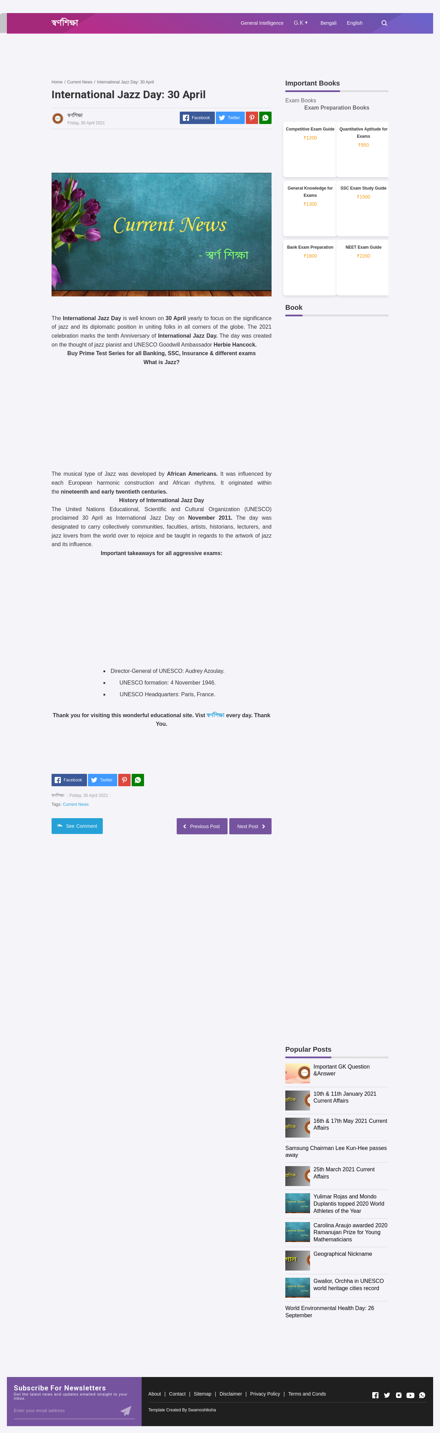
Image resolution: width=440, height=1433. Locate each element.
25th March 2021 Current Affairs (344, 1173)
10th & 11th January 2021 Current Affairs (345, 1097)
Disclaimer (231, 1394)
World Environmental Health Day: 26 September (329, 1311)
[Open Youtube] (410, 1395)
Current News (76, 804)
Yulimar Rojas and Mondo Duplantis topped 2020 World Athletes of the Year (349, 1204)
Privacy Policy (265, 1394)
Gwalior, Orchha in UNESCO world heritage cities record (349, 1284)
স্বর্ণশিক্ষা (215, 715)
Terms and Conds (307, 1394)
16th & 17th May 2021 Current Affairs (350, 1124)
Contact (177, 1394)
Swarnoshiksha (202, 1410)
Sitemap (202, 1394)
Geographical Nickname (343, 1254)
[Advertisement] (177, 56)
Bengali (328, 23)
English (355, 23)
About (154, 1394)
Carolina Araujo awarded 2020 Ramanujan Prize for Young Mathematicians (350, 1232)
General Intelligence (262, 23)
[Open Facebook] (375, 1395)
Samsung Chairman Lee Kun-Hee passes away (336, 1151)
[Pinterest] (252, 118)
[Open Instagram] (399, 1395)
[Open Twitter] (387, 1395)
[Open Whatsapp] (422, 1395)
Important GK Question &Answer (342, 1070)
